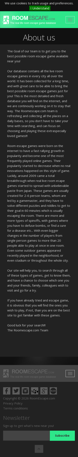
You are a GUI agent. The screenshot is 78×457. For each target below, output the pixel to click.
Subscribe (62, 435)
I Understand (39, 8)
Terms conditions (15, 408)
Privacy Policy (13, 403)
